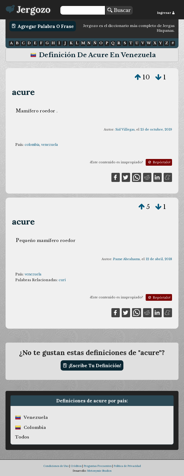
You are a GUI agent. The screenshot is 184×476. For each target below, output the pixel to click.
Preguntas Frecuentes (97, 466)
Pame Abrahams (126, 259)
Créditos (76, 466)
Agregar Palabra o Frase (43, 26)
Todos (22, 437)
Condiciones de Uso (56, 466)
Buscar (119, 10)
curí (62, 280)
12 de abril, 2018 (159, 259)
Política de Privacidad (127, 466)
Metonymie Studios (99, 470)
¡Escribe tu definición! (92, 365)
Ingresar (166, 13)
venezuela (49, 144)
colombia (32, 144)
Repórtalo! (158, 162)
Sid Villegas (125, 129)
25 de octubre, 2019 (156, 129)
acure (23, 92)
